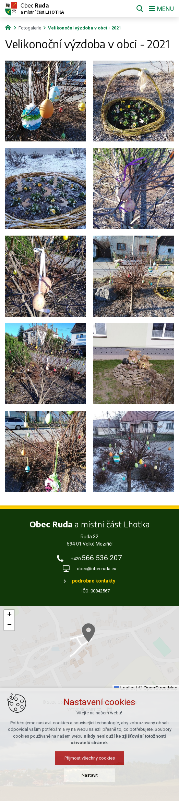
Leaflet (124, 688)
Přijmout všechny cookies (89, 790)
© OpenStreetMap (158, 688)
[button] (102, 642)
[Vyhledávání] (139, 8)
